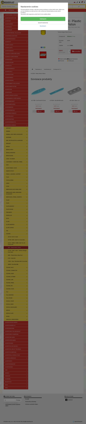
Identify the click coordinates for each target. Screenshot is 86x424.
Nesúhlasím (43, 26)
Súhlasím (43, 19)
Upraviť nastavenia (43, 22)
